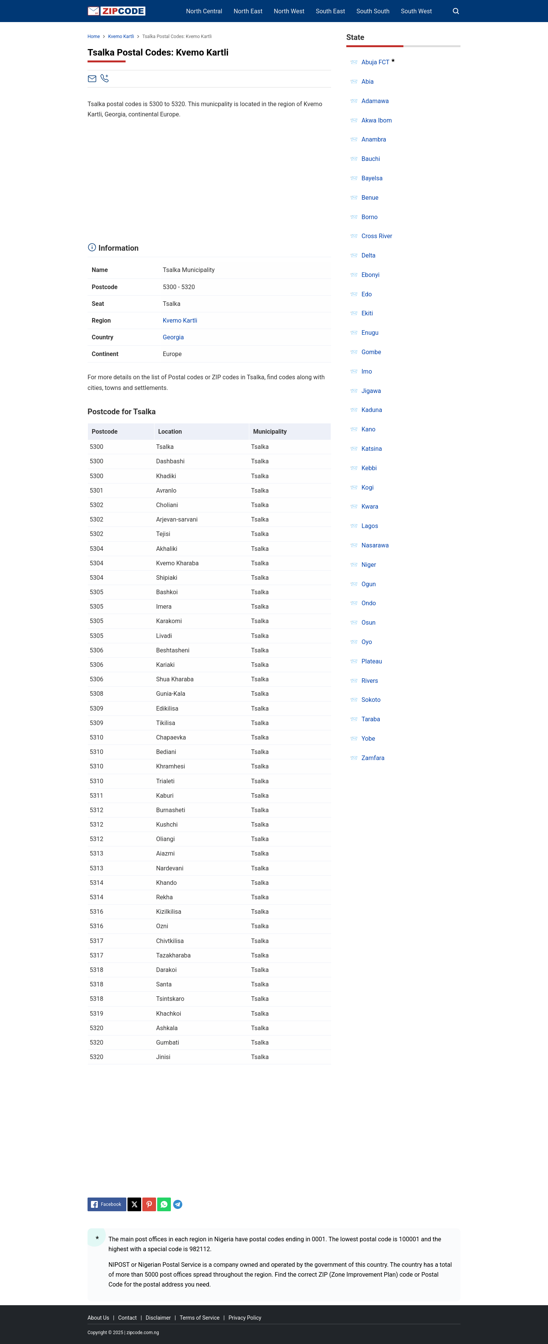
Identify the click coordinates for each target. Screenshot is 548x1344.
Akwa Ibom (377, 120)
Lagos (370, 526)
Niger (369, 564)
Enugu (370, 332)
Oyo (367, 642)
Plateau (372, 661)
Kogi (368, 487)
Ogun (369, 584)
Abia (368, 81)
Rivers (370, 680)
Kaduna (372, 410)
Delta (369, 255)
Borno (370, 217)
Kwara (370, 506)
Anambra (374, 139)
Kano (369, 429)
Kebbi (369, 468)
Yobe (368, 738)
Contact (127, 1318)
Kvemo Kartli (180, 320)
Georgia (173, 337)
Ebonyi (371, 274)
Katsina (372, 448)
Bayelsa (372, 178)
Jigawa (371, 390)
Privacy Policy (244, 1318)
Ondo (369, 603)
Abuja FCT (375, 62)
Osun (369, 622)
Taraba (371, 719)
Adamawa (375, 101)
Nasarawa (375, 545)
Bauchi (371, 158)
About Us (98, 1318)
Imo (367, 371)
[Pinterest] (149, 1204)
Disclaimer (158, 1318)
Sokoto (371, 699)
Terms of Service (200, 1318)
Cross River (377, 236)
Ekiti (367, 313)
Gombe (371, 352)
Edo (367, 294)
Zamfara (373, 758)
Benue (370, 197)
